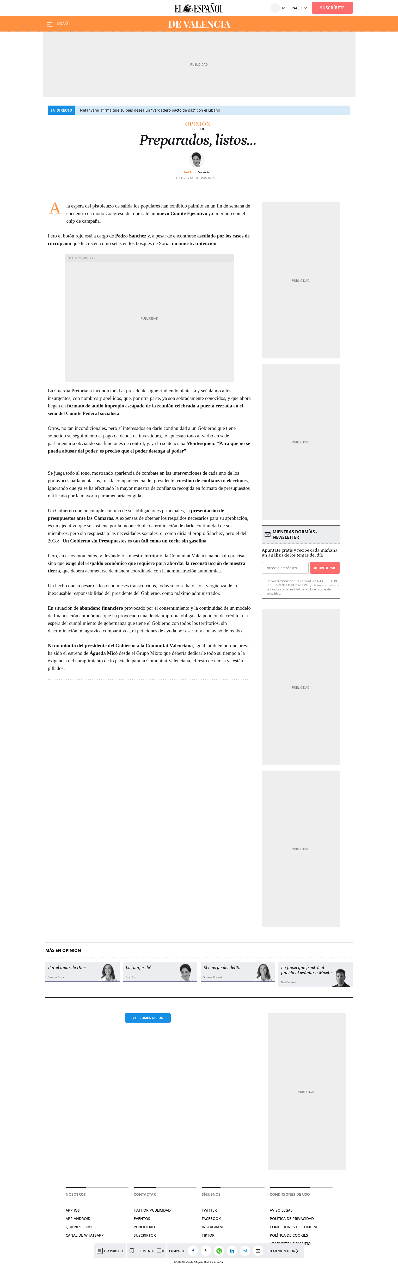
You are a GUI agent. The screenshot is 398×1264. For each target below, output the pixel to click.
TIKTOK (208, 1235)
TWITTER (209, 1210)
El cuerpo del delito (222, 967)
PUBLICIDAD (144, 1226)
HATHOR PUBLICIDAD (152, 1210)
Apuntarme (325, 567)
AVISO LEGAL (281, 1210)
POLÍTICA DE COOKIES (289, 1235)
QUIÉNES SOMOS (81, 1226)
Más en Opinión (63, 950)
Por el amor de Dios (66, 967)
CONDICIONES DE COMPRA (293, 1226)
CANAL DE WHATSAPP (85, 1235)
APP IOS (73, 1210)
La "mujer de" (138, 967)
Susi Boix (189, 172)
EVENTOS (142, 1218)
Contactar (145, 1194)
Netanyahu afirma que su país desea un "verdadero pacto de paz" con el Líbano (150, 110)
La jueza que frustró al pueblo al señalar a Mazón (306, 970)
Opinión (198, 124)
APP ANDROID (78, 1218)
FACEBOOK (211, 1218)
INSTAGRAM (212, 1226)
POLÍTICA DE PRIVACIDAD (292, 1218)
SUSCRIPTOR (145, 1235)
